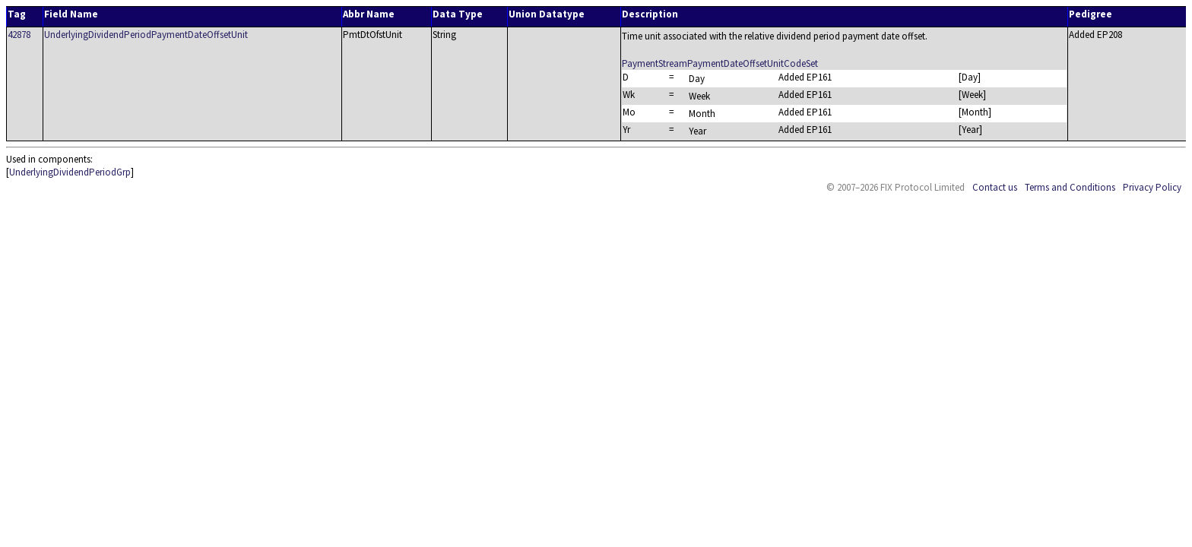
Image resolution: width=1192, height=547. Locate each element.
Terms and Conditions (1070, 187)
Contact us (994, 187)
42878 (19, 34)
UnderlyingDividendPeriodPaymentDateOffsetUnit (146, 34)
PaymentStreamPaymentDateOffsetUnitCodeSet (720, 63)
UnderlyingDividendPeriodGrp (70, 172)
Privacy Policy (1152, 187)
